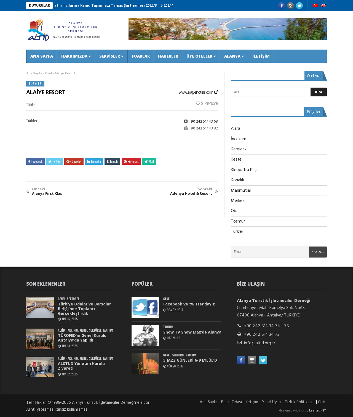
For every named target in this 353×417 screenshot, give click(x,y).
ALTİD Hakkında (68, 330)
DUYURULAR (39, 5)
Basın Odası (231, 402)
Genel (62, 299)
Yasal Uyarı (271, 402)
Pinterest (131, 161)
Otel (48, 73)
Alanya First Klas (47, 191)
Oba (235, 211)
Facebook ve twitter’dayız (189, 304)
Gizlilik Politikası (298, 402)
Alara (235, 128)
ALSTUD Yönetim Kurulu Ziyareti (81, 366)
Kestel (236, 159)
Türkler (35, 84)
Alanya (232, 56)
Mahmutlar (241, 190)
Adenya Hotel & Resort (191, 191)
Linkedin (94, 161)
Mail (149, 161)
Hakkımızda (74, 56)
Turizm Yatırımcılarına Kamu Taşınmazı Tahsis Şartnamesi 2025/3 (101, 5)
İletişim (261, 56)
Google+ (73, 161)
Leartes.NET (317, 410)
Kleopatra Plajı (244, 170)
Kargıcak (239, 149)
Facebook (35, 161)
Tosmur (238, 221)
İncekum (238, 139)
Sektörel (73, 299)
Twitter (54, 161)
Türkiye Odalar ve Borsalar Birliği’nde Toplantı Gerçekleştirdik (84, 308)
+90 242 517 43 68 (203, 121)
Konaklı (237, 180)
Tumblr (112, 161)
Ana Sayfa (41, 56)
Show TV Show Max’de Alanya (192, 332)
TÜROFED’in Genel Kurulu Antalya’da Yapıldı (82, 338)
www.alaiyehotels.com (196, 92)
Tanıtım (108, 330)
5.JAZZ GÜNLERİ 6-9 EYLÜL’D (190, 360)
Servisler (109, 56)
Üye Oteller (199, 56)
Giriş (321, 402)
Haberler (168, 56)
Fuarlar (141, 56)
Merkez (238, 200)
